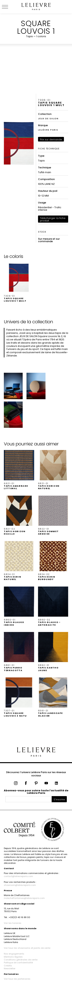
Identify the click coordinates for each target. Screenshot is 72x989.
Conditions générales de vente (20, 959)
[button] (19, 282)
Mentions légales (13, 956)
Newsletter (9, 968)
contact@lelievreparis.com (18, 876)
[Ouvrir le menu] (9, 7)
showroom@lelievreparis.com (20, 885)
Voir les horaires (12, 923)
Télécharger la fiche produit (52, 219)
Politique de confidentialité (18, 962)
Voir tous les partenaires (17, 978)
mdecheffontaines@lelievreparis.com (24, 898)
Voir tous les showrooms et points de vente (27, 948)
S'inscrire (59, 799)
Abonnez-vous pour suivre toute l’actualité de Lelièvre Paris (36, 791)
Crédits (8, 965)
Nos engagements (14, 953)
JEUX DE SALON (48, 118)
